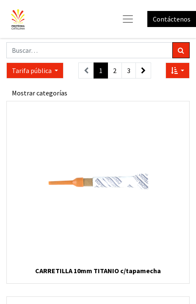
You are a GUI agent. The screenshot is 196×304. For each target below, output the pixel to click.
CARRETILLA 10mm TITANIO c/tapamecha (98, 270)
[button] (178, 70)
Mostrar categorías (39, 93)
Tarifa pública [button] (32, 70)
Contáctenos (171, 19)
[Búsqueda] (181, 50)
